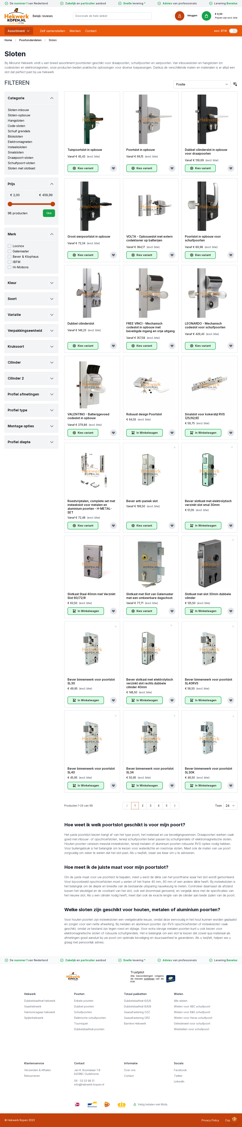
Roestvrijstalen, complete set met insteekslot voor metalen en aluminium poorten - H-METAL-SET (91, 506)
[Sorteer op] (202, 84)
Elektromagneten (20, 142)
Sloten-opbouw (19, 115)
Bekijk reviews (43, 16)
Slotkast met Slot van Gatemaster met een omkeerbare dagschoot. (149, 596)
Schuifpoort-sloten (21, 163)
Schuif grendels (19, 131)
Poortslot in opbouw (140, 150)
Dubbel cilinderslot (80, 323)
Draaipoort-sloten (20, 158)
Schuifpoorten (83, 1012)
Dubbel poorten (84, 1006)
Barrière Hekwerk (135, 1023)
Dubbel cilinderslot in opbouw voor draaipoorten (206, 151)
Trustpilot (137, 972)
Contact (90, 31)
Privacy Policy (210, 1120)
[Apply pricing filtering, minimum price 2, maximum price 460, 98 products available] (49, 213)
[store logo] (17, 15)
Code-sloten (16, 126)
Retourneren (32, 1075)
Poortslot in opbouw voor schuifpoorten (203, 238)
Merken (75, 31)
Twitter (178, 1075)
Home (8, 40)
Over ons (130, 1070)
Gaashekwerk (32, 1006)
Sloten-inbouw (18, 110)
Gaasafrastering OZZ (137, 1012)
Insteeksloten (17, 147)
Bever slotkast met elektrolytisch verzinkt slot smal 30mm (208, 503)
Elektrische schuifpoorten (90, 1017)
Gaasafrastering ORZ (137, 1017)
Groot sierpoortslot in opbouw (88, 236)
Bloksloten (15, 136)
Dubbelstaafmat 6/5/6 (137, 1000)
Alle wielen (180, 1000)
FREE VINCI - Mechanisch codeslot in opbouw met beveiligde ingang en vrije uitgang (150, 327)
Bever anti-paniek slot (142, 501)
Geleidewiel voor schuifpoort (192, 1023)
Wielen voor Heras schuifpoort (193, 1017)
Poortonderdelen (30, 40)
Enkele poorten (83, 1000)
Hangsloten (16, 120)
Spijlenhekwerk (33, 1017)
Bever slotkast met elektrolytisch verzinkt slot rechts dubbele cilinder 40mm (149, 683)
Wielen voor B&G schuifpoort (192, 1012)
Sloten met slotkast (21, 168)
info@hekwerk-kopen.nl (89, 1084)
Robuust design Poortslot (144, 414)
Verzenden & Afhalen (37, 1070)
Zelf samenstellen (52, 31)
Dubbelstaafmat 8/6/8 (137, 1006)
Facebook (180, 1070)
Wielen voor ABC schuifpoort (192, 1006)
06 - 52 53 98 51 (84, 1080)
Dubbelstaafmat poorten (89, 1029)
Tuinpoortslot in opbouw (84, 150)
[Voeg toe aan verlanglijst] (113, 168)
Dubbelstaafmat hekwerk (39, 1000)
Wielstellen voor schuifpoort (191, 1029)
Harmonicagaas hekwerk (39, 1012)
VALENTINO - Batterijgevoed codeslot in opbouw (88, 416)
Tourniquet (81, 1023)
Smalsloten (16, 152)
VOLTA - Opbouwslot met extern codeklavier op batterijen (149, 238)
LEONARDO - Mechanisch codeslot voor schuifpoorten (205, 325)
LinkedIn (179, 1081)
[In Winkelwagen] (144, 433)
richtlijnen (149, 978)
